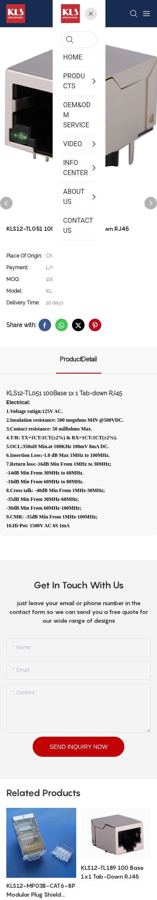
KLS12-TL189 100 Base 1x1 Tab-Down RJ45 (112, 872)
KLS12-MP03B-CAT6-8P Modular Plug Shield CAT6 (40, 890)
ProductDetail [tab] (78, 359)
